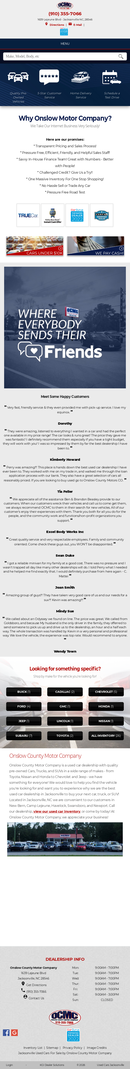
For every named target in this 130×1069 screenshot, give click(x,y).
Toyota (63, 736)
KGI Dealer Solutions (52, 1065)
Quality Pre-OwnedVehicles (18, 97)
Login (9, 1065)
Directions (54, 24)
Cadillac (62, 692)
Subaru (21, 736)
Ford (21, 706)
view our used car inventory (56, 811)
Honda (104, 706)
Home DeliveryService (80, 95)
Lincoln (63, 721)
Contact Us (36, 998)
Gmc (63, 706)
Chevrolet (104, 692)
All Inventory (103, 736)
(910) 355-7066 (65, 14)
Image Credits (96, 1048)
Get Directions (36, 985)
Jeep (22, 721)
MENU (65, 44)
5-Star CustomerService (49, 95)
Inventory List (33, 1048)
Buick (22, 692)
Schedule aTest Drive (112, 95)
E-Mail (75, 24)
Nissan (104, 721)
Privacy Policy (72, 1048)
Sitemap (52, 1048)
